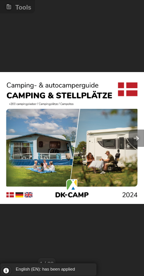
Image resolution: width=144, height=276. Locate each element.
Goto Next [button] (136, 138)
